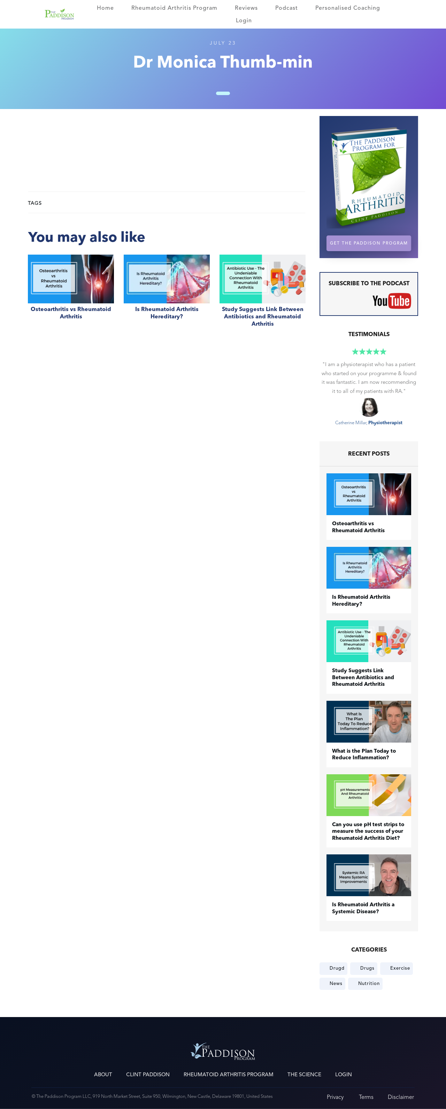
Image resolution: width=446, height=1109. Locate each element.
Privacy (335, 1097)
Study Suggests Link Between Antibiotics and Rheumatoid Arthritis (263, 295)
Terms (366, 1097)
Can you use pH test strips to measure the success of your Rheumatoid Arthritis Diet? (368, 831)
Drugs (367, 968)
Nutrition (369, 983)
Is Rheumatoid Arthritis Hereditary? (167, 295)
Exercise (400, 968)
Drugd (337, 968)
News (336, 983)
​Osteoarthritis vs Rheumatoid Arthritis (71, 295)
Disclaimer (401, 1097)
